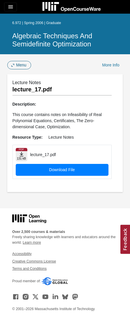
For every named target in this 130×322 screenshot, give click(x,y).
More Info (110, 65)
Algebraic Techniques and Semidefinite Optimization (52, 40)
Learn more (32, 242)
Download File (62, 169)
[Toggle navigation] (10, 7)
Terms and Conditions (29, 269)
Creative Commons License (34, 261)
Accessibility (22, 254)
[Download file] (21, 154)
